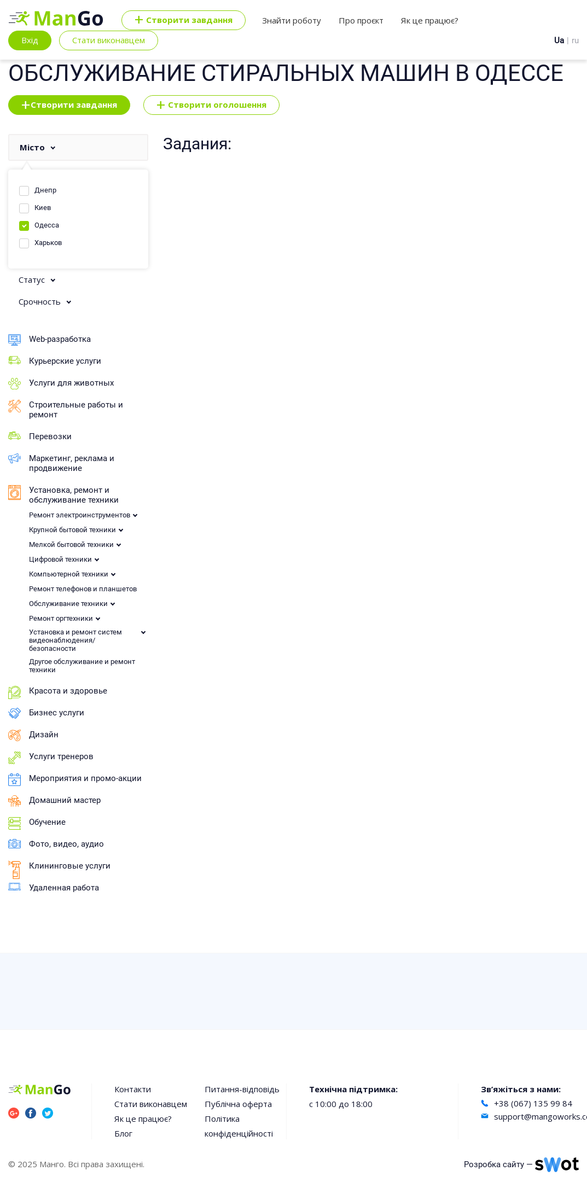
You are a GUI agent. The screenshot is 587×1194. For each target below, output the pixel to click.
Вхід (29, 39)
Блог (123, 1133)
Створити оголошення (211, 105)
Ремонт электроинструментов (79, 515)
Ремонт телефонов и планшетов (83, 589)
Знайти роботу (291, 20)
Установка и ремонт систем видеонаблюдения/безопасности (75, 640)
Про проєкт (361, 20)
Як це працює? (429, 20)
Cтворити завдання (184, 20)
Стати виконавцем (108, 39)
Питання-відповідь (242, 1089)
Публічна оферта (238, 1103)
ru (575, 40)
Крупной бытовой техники (72, 530)
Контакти (132, 1089)
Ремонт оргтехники (61, 618)
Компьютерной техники (68, 574)
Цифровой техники (60, 559)
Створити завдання (69, 105)
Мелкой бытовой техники (71, 544)
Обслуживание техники (68, 603)
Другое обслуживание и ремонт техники (82, 665)
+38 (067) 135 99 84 (533, 1103)
